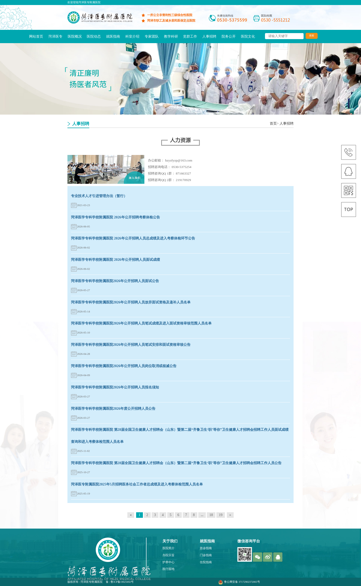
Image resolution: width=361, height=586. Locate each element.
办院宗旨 (168, 555)
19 (220, 515)
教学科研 (171, 36)
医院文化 (248, 36)
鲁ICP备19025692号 (122, 581)
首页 (273, 123)
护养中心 (168, 562)
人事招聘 (209, 36)
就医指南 (113, 36)
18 (211, 515)
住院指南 (206, 562)
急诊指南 (206, 548)
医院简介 (168, 548)
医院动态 (94, 36)
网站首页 (36, 36)
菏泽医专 (55, 36)
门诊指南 (206, 555)
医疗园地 (168, 569)
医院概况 (75, 36)
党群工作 (190, 36)
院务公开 (229, 36)
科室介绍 (132, 36)
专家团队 (152, 36)
